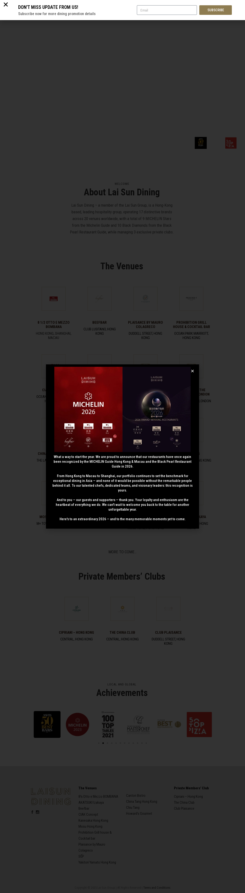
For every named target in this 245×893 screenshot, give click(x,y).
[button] (192, 371)
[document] (122, 446)
